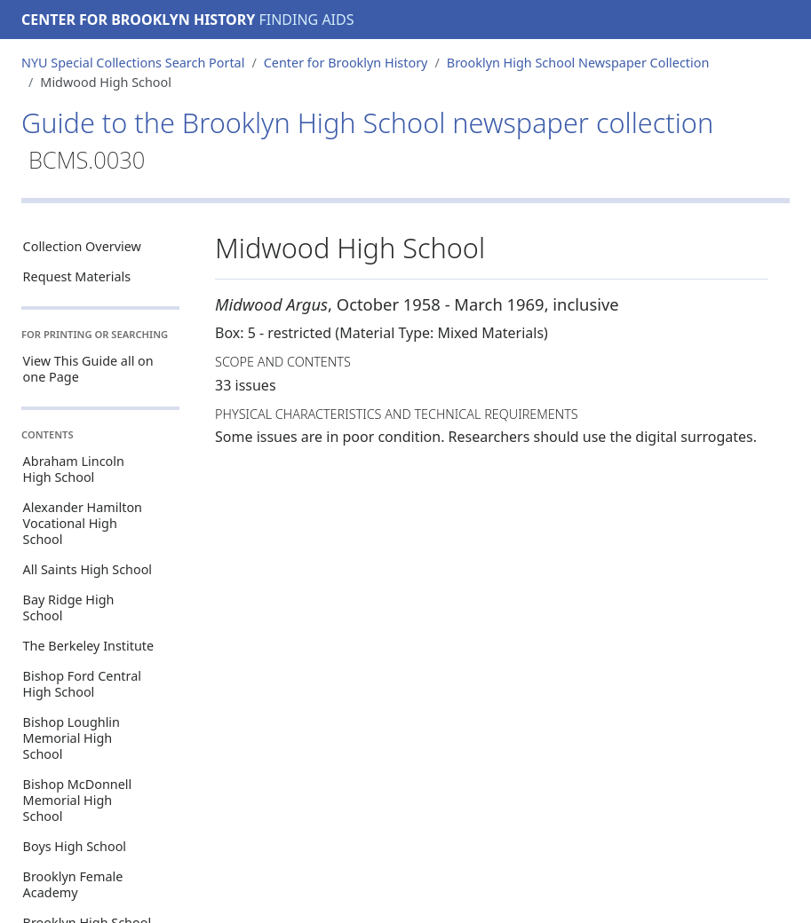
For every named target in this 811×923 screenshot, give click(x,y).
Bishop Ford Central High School (82, 683)
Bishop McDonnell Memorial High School (77, 800)
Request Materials (77, 276)
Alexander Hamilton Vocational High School (82, 523)
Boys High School (74, 846)
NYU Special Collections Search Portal (132, 62)
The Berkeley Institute (89, 645)
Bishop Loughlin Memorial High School (71, 738)
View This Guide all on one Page (88, 368)
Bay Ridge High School (69, 607)
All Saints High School (87, 569)
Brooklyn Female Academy (73, 884)
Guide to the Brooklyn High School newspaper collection (367, 139)
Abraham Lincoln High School (73, 469)
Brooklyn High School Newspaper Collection (578, 62)
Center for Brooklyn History (138, 19)
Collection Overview (82, 246)
